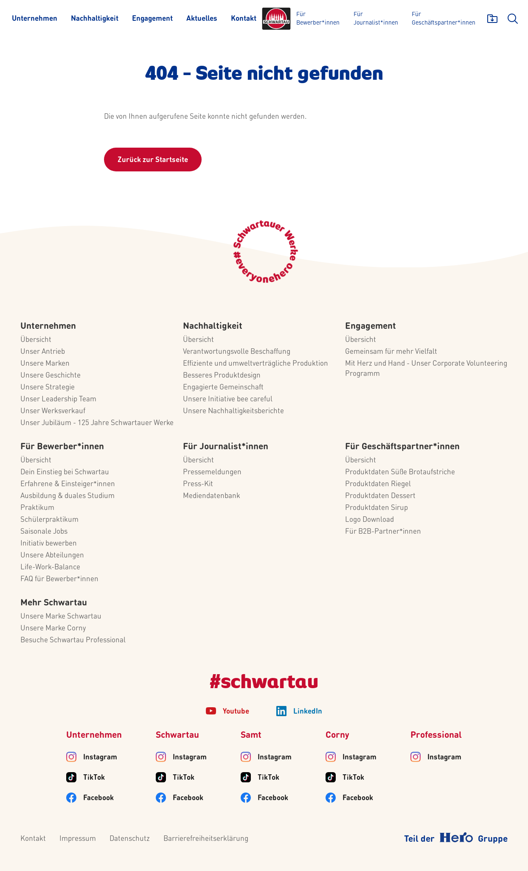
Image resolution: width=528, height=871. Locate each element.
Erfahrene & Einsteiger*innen (67, 484)
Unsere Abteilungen (52, 555)
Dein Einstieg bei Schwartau (64, 472)
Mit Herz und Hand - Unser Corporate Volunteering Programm (426, 369)
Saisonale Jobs (43, 531)
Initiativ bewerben (48, 543)
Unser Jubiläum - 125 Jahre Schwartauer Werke (97, 423)
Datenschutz (130, 839)
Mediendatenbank (211, 496)
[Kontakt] (243, 18)
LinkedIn (307, 711)
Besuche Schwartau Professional (73, 640)
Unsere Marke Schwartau (60, 616)
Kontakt (33, 839)
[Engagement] (152, 18)
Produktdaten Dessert (380, 496)
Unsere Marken (45, 363)
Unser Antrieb (42, 352)
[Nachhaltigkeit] (95, 18)
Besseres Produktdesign (222, 375)
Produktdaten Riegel (378, 484)
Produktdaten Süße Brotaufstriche (400, 472)
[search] (513, 19)
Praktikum (37, 508)
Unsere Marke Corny (53, 628)
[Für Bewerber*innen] (319, 19)
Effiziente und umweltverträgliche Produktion (255, 363)
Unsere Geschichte (50, 375)
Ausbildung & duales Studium (67, 496)
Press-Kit (198, 484)
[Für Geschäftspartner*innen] (443, 19)
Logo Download (369, 520)
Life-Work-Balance (50, 567)
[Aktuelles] (201, 18)
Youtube (236, 711)
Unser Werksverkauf (52, 411)
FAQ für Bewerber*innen (59, 579)
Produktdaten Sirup (376, 508)
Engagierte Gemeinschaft (223, 387)
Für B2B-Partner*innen (383, 531)
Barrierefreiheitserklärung (205, 839)
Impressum (77, 839)
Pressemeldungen (212, 472)
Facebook (98, 798)
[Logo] (276, 19)
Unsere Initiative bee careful (227, 399)
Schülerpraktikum (49, 520)
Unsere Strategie (47, 387)
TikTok (94, 777)
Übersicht (35, 340)
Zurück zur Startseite (153, 160)
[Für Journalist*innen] (376, 19)
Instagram (100, 757)
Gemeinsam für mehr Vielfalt (391, 352)
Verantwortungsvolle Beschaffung (236, 352)
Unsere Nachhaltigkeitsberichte (233, 411)
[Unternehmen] (34, 18)
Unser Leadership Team (58, 399)
